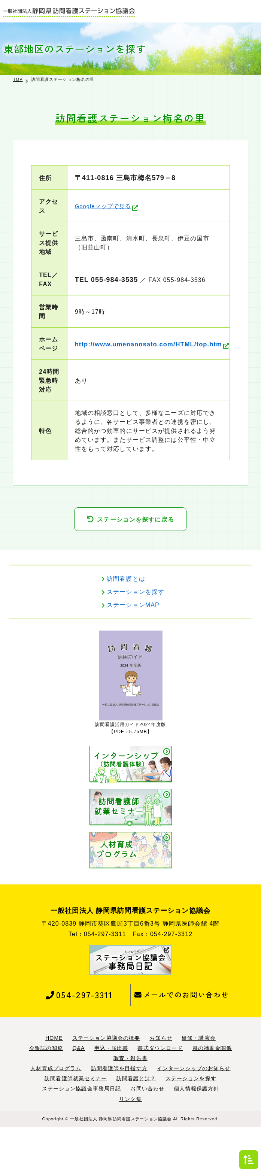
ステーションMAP (133, 650)
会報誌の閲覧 (46, 1093)
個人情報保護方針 (196, 1133)
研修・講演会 (199, 1083)
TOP (18, 79)
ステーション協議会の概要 (106, 1083)
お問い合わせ (147, 1133)
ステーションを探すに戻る (135, 564)
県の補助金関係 (212, 1093)
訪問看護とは (126, 623)
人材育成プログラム (55, 1113)
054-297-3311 (79, 1039)
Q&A (78, 1093)
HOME (54, 1083)
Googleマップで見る (95, 206)
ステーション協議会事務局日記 (81, 1133)
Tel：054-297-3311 (97, 979)
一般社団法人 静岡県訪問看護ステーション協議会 (121, 1164)
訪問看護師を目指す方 (119, 1113)
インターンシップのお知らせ (194, 1113)
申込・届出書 (111, 1093)
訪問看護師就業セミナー (76, 1123)
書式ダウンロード (160, 1093)
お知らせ (160, 1083)
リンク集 (130, 1144)
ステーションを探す (135, 637)
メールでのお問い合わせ (182, 1039)
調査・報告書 (130, 1103)
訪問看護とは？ (136, 1123)
